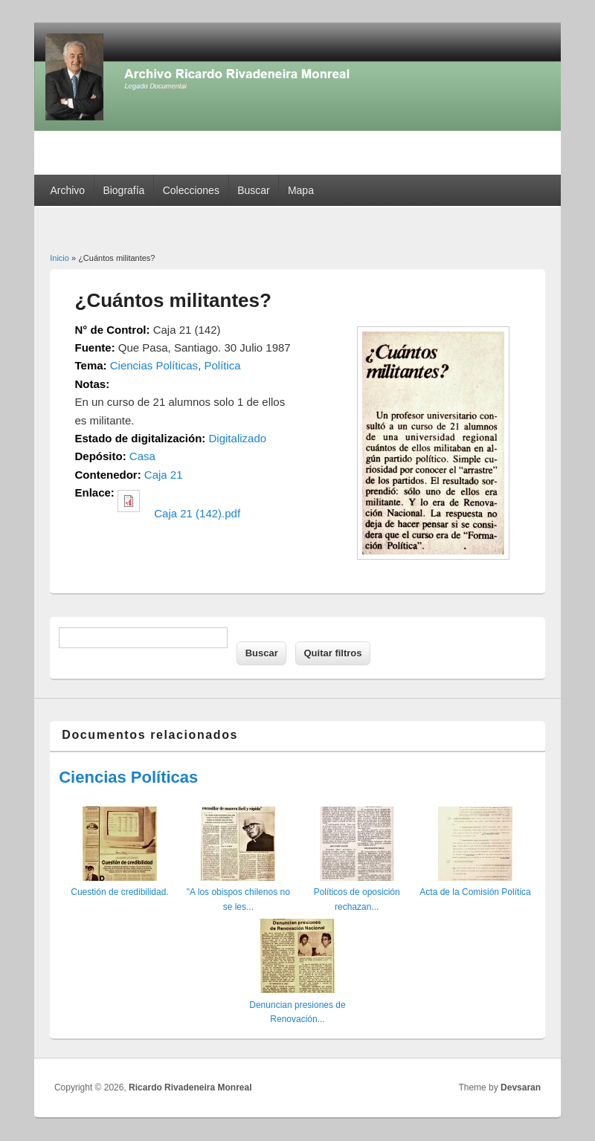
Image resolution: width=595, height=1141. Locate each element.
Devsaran (521, 1087)
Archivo (67, 190)
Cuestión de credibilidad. (119, 892)
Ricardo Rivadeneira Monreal (190, 1087)
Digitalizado (238, 438)
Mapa (301, 190)
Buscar (253, 190)
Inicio (59, 257)
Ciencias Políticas (154, 365)
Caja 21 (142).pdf (197, 513)
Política (222, 365)
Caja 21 (163, 474)
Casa (142, 456)
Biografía (123, 190)
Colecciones (191, 190)
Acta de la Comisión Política (474, 892)
